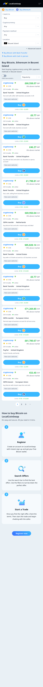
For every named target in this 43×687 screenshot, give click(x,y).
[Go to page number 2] (21, 404)
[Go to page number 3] (26, 404)
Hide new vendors (7, 78)
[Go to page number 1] (17, 404)
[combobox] (22, 77)
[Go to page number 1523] (30, 404)
